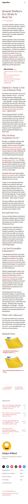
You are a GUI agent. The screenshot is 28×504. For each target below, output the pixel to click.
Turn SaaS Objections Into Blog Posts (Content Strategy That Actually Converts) (11, 406)
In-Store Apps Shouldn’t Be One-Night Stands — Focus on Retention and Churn (10, 422)
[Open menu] (25, 2)
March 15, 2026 (24, 407)
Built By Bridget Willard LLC (7, 493)
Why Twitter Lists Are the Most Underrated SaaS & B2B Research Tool (11, 414)
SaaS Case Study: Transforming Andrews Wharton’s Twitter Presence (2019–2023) (10, 431)
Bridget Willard (6, 2)
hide (15, 69)
